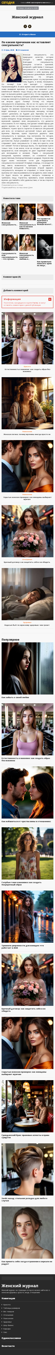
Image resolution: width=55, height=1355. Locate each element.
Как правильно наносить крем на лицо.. (44, 263)
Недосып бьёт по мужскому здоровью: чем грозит (26, 625)
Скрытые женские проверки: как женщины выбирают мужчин (27, 498)
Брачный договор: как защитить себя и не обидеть (27, 562)
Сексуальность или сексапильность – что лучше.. (10, 256)
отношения (47, 118)
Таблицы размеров (11, 1308)
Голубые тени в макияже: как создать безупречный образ (21, 883)
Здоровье (27, 622)
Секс (5, 1332)
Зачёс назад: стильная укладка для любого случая (24, 1199)
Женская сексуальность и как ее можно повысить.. (27, 226)
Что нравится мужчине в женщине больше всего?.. (44, 222)
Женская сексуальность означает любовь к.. (26, 256)
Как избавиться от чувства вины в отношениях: (26, 821)
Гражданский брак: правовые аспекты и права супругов (25, 1136)
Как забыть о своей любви (15, 697)
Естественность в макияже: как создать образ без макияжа (27, 370)
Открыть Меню (27, 34)
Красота (27, 366)
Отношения (23, 50)
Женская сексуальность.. (9, 224)
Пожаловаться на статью (12, 185)
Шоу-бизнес (8, 1325)
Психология (27, 431)
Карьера (6, 1329)
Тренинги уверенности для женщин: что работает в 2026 (23, 946)
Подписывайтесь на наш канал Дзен (17, 187)
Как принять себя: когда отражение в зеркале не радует (27, 1262)
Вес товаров (8, 1311)
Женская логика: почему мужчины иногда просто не (27, 434)
